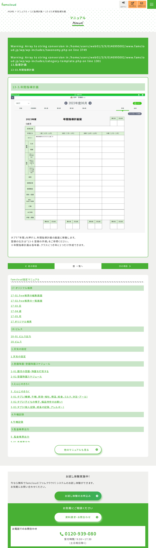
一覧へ (78, 266)
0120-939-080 (78, 533)
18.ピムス (16, 341)
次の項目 (125, 266)
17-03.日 (16, 306)
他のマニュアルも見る (81, 449)
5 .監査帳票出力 (20, 436)
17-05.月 (16, 316)
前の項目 (31, 266)
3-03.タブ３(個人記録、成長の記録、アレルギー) (37, 407)
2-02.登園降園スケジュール (26, 376)
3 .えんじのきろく (20, 391)
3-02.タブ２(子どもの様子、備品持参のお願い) (37, 402)
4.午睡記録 (17, 422)
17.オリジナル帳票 (21, 321)
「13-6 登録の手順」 (37, 241)
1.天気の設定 (18, 356)
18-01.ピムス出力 (21, 336)
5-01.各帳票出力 (20, 442)
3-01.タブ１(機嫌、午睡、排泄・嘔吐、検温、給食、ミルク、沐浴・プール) (49, 396)
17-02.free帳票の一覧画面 (26, 300)
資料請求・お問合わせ (82, 517)
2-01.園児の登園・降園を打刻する (30, 371)
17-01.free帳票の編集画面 (26, 295)
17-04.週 (16, 311)
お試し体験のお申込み (82, 496)
